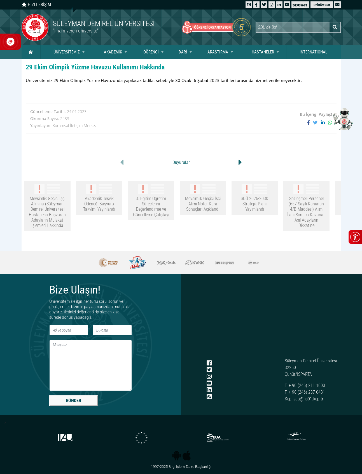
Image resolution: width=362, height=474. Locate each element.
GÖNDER (73, 400)
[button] (337, 4)
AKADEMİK (113, 52)
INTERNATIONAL (313, 52)
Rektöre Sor (322, 5)
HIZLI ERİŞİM (36, 4)
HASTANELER (263, 52)
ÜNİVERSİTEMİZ (66, 52)
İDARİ (182, 52)
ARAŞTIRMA (217, 52)
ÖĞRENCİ (151, 52)
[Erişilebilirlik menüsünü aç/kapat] (355, 237)
